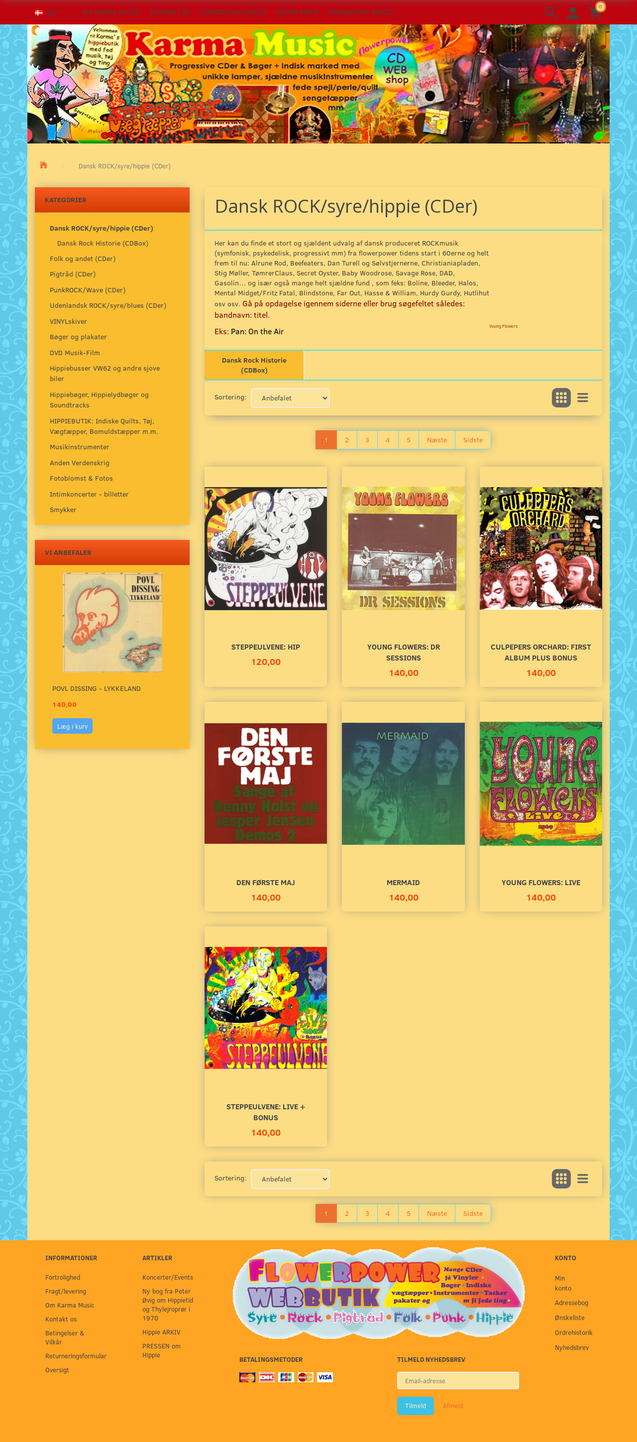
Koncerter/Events (233, 11)
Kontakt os (170, 11)
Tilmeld (415, 1405)
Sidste (473, 439)
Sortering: (230, 396)
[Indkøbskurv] (597, 12)
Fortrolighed (62, 1277)
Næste (437, 439)
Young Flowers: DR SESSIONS (403, 651)
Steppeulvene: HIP (265, 646)
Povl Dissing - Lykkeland (96, 688)
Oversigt (57, 1369)
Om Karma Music (111, 11)
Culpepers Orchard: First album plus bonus (541, 651)
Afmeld (453, 1405)
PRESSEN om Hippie (361, 11)
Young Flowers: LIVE (541, 882)
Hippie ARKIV (297, 11)
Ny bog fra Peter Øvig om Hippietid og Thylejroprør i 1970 (167, 1304)
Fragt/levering (65, 1291)
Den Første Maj (265, 882)
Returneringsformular (73, 1355)
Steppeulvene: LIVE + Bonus (265, 1111)
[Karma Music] (318, 82)
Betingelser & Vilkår (64, 1337)
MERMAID (403, 882)
